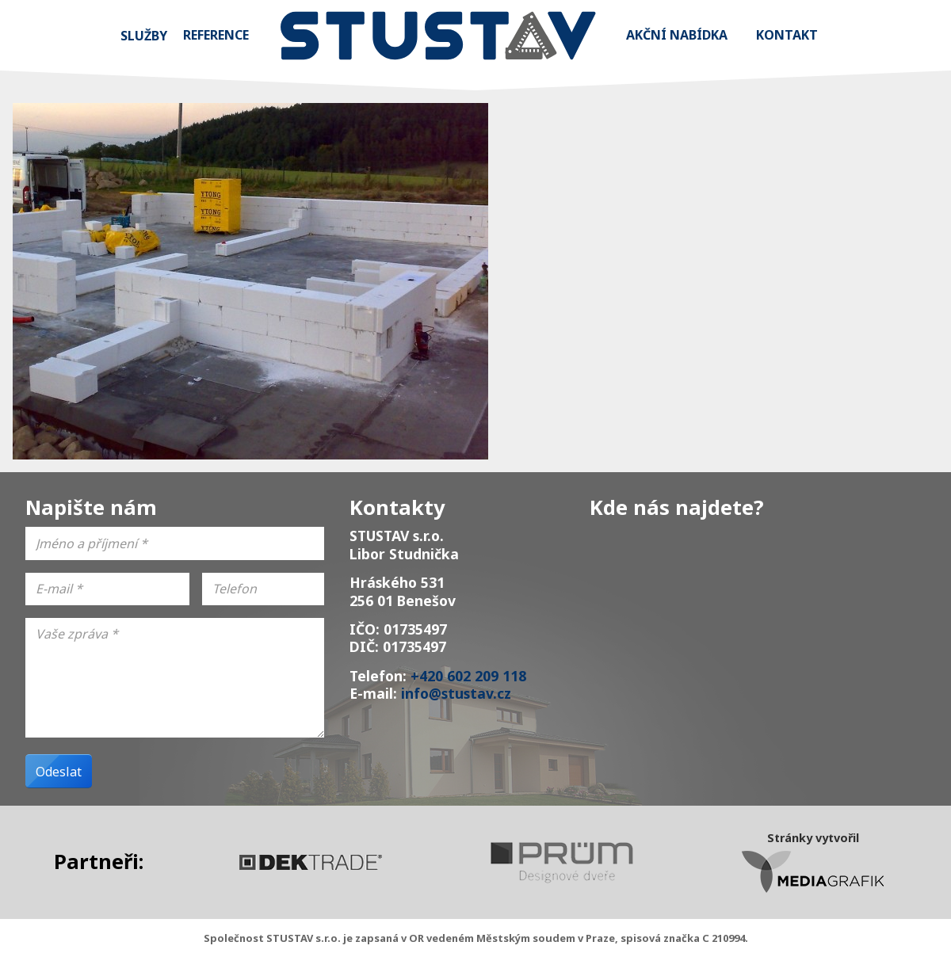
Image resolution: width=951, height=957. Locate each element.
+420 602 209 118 (468, 675)
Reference (216, 35)
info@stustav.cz (456, 693)
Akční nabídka (677, 35)
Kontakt (787, 35)
